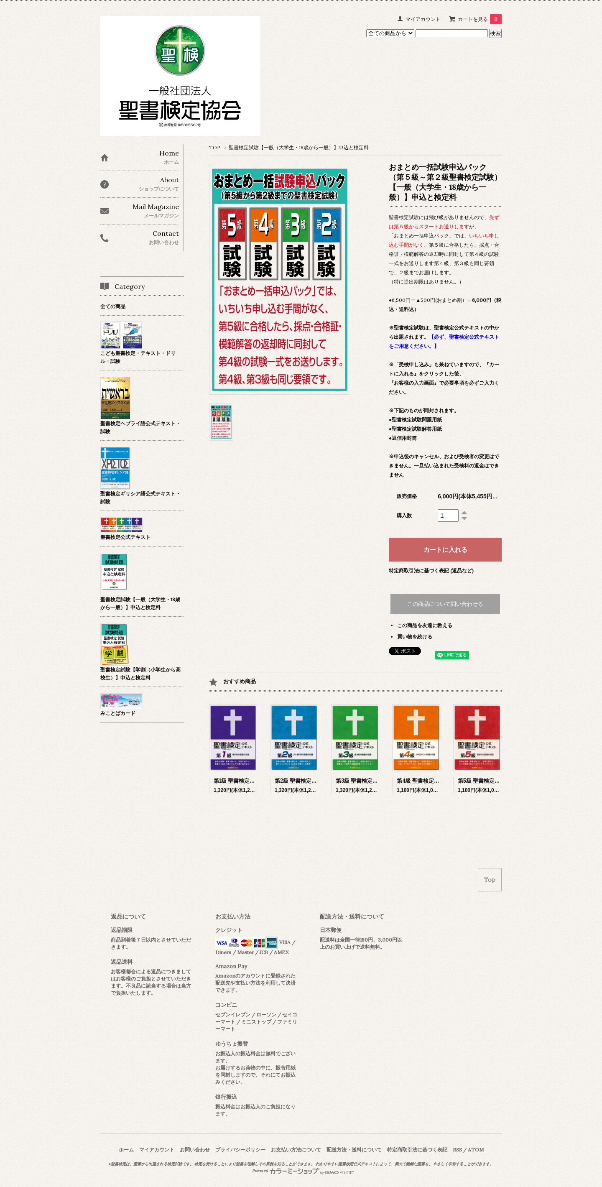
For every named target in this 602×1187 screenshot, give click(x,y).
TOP (214, 147)
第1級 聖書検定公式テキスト (248, 780)
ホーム (126, 1149)
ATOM (476, 1149)
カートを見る (480, 19)
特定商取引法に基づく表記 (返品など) (431, 570)
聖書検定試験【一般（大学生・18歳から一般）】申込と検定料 (299, 147)
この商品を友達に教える (424, 625)
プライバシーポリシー (240, 1149)
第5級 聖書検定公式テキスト (492, 780)
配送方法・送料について (354, 1149)
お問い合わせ (195, 1149)
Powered (303, 1170)
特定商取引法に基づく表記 (417, 1149)
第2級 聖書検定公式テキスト (309, 780)
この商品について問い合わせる (445, 604)
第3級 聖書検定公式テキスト (370, 780)
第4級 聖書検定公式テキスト (432, 780)
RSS (457, 1149)
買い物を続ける (414, 636)
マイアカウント (423, 19)
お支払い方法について (296, 1149)
